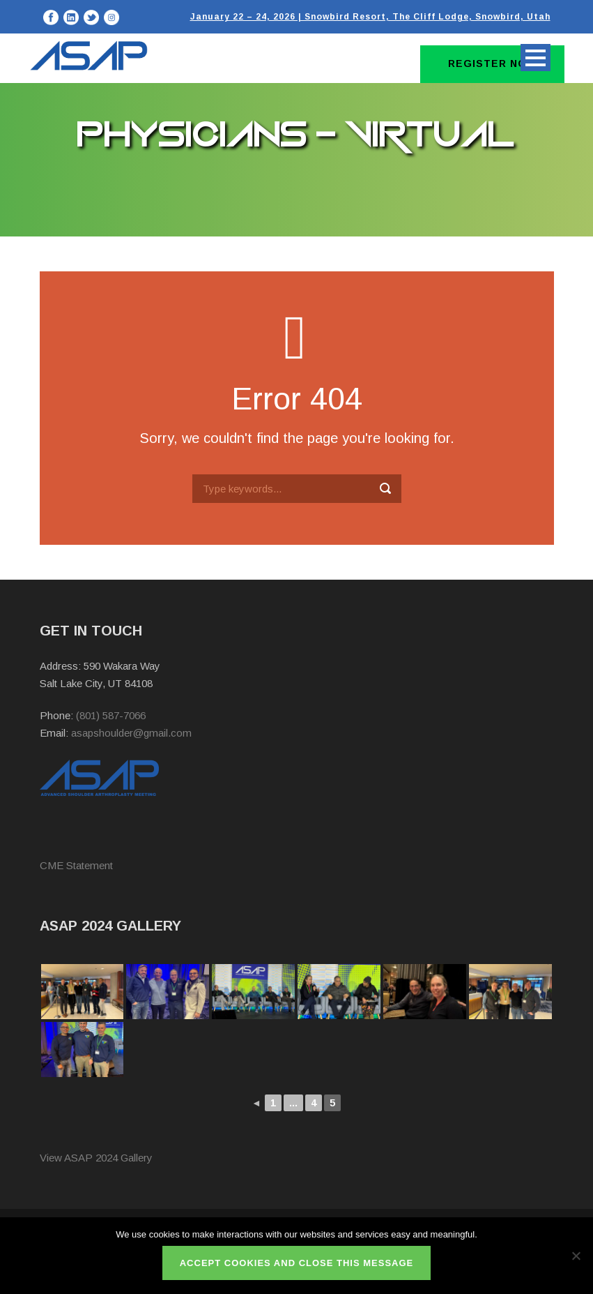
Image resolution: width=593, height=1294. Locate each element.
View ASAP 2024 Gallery (96, 1158)
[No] (576, 1256)
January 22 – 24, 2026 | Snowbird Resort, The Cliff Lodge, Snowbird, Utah (370, 17)
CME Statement (76, 865)
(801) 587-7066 (111, 715)
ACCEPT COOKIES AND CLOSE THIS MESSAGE (297, 1263)
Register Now (492, 63)
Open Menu (535, 57)
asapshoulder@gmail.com (131, 733)
